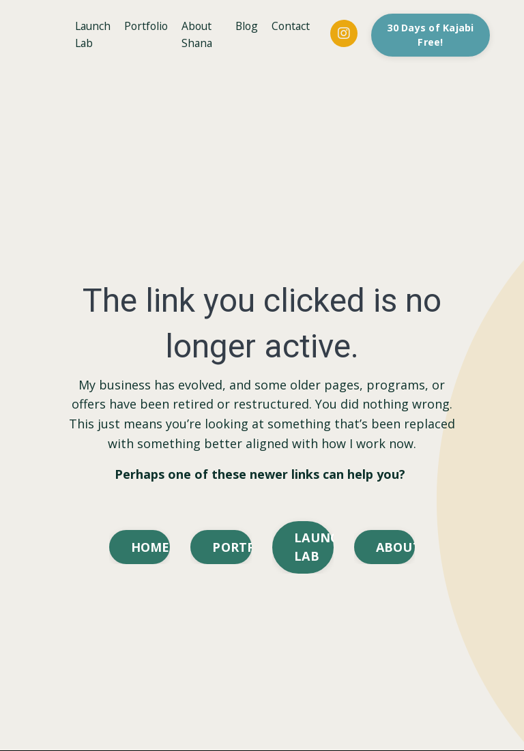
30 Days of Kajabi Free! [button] (432, 35)
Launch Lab (94, 34)
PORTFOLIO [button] (232, 547)
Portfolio (149, 25)
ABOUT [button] (396, 547)
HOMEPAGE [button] (151, 547)
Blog (247, 25)
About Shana (202, 34)
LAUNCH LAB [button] (314, 547)
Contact (292, 25)
